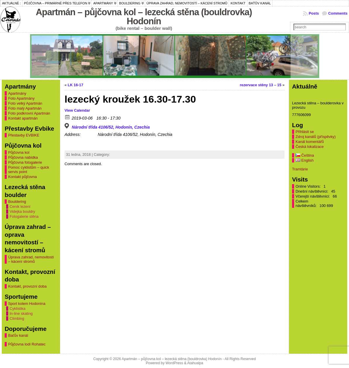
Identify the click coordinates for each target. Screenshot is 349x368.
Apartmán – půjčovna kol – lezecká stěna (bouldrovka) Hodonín (144, 16)
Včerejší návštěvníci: (313, 196)
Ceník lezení (20, 206)
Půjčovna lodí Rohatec (27, 344)
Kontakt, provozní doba (27, 286)
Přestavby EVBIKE (23, 135)
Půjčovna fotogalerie (25, 162)
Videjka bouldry (22, 211)
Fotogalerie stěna (24, 216)
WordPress (174, 363)
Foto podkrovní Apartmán (29, 113)
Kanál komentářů (310, 141)
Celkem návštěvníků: (306, 203)
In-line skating (21, 313)
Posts (314, 13)
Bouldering (17, 201)
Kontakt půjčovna (22, 177)
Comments (338, 13)
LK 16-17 (75, 85)
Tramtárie (300, 169)
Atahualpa (195, 363)
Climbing (17, 318)
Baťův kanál (18, 335)
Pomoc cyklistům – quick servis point (28, 169)
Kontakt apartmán (23, 118)
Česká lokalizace (310, 146)
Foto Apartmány (21, 98)
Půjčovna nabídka (23, 157)
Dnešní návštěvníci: (312, 191)
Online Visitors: (309, 186)
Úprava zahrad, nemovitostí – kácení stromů (31, 259)
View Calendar (77, 110)
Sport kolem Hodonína (26, 303)
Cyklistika (17, 308)
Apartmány (17, 93)
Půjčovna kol (18, 152)
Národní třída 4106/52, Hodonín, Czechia (111, 127)
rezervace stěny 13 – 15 (260, 85)
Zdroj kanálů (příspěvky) (316, 136)
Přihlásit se (305, 131)
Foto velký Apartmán (25, 103)
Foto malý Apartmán (25, 108)
